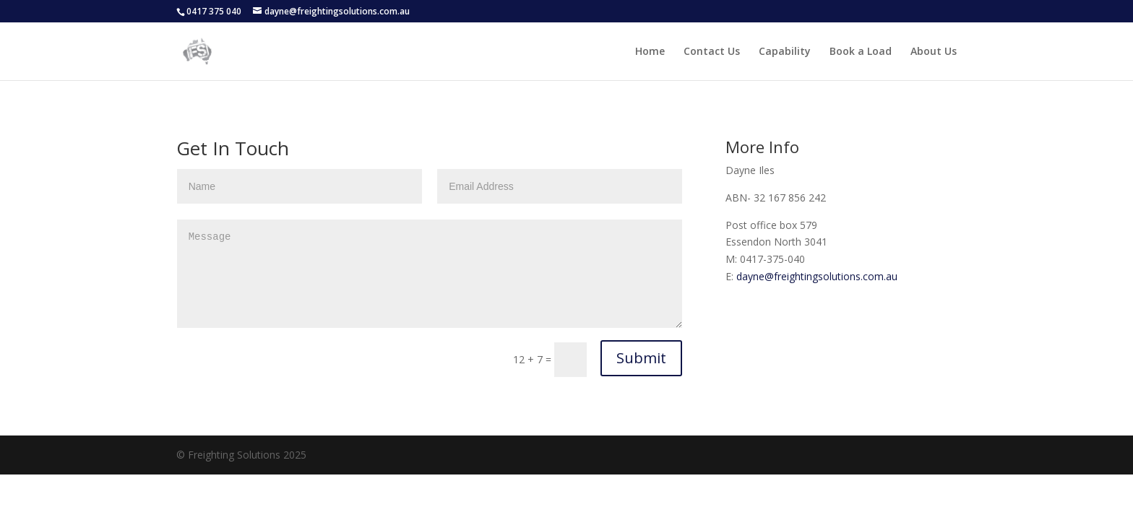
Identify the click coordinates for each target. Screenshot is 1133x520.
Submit (641, 358)
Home (650, 52)
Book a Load (861, 52)
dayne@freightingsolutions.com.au (816, 276)
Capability (785, 52)
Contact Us (712, 52)
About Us (933, 52)
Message (430, 274)
